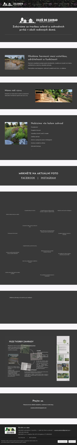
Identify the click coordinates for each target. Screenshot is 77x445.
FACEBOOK (28, 178)
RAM (48, 178)
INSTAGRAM (32, 437)
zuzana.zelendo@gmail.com (62, 430)
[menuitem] (30, 3)
